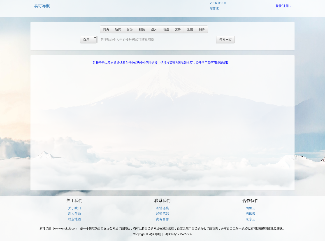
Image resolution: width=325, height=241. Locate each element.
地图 (166, 29)
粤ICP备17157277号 (178, 234)
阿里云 (250, 208)
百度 (86, 39)
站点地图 (74, 219)
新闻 (118, 29)
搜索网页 (225, 39)
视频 (142, 29)
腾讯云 (250, 213)
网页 (106, 29)
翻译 (202, 29)
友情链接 (162, 208)
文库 (178, 29)
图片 (154, 29)
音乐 (130, 29)
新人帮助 (74, 213)
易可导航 (42, 6)
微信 (190, 29)
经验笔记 (162, 213)
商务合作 (162, 219)
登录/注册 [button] (283, 6)
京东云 (250, 219)
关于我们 (74, 208)
